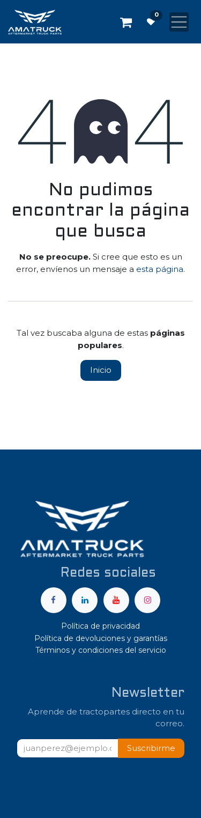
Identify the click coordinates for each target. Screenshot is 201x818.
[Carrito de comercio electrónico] (126, 22)
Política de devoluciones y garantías (100, 638)
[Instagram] (147, 600)
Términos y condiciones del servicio (100, 650)
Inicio (100, 370)
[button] (151, 748)
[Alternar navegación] (179, 22)
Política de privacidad (100, 626)
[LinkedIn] (85, 600)
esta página (159, 269)
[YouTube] (116, 600)
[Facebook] (53, 600)
